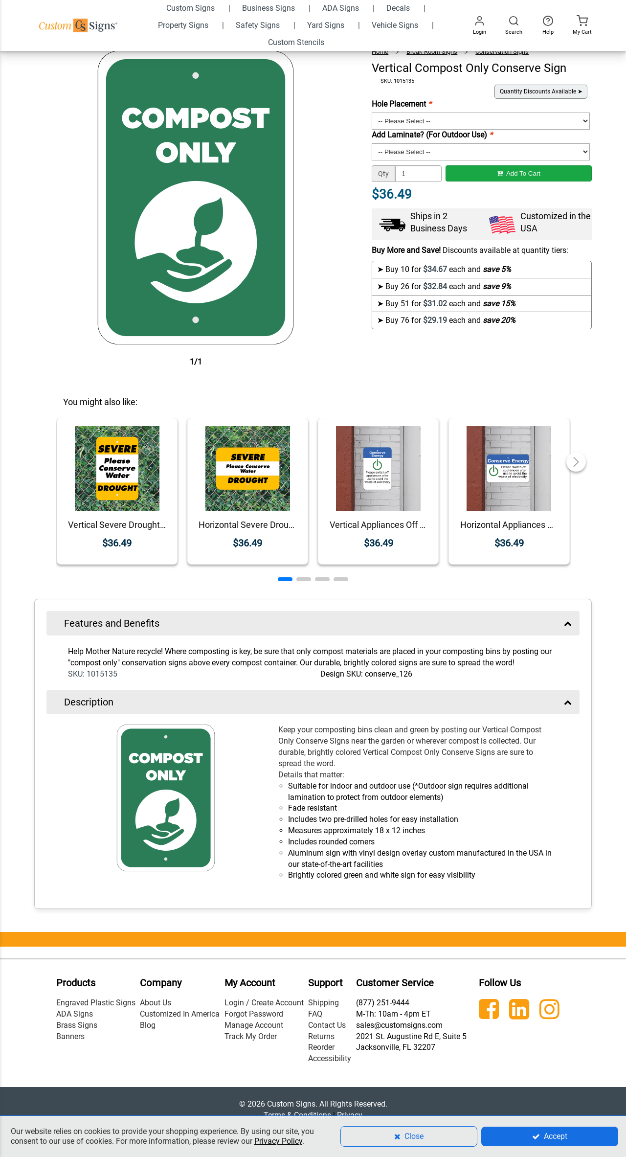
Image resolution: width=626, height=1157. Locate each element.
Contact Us (327, 1025)
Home (380, 51)
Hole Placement (401, 104)
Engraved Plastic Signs (95, 1002)
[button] (285, 579)
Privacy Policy (278, 1141)
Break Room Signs (431, 51)
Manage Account (253, 1025)
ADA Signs (74, 1014)
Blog (148, 1025)
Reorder (321, 1047)
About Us (155, 1002)
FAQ (315, 1014)
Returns (321, 1036)
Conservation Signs (502, 51)
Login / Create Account (264, 1002)
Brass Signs (76, 1025)
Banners (70, 1036)
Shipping (323, 1002)
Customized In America (180, 1014)
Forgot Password (253, 1014)
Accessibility (329, 1058)
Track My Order (250, 1036)
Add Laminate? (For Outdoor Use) (432, 134)
